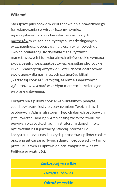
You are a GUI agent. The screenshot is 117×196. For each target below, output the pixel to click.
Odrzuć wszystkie (58, 182)
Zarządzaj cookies (58, 173)
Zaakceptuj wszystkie (58, 163)
